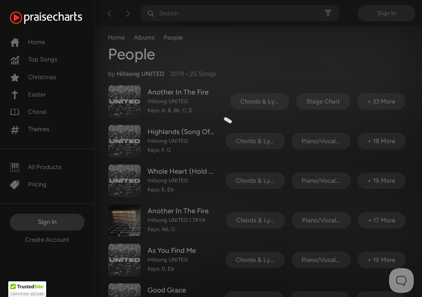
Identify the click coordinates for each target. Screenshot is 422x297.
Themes (29, 129)
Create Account (47, 239)
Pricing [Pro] (28, 184)
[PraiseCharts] (56, 18)
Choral (28, 112)
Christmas (33, 77)
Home (27, 42)
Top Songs (33, 59)
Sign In (47, 222)
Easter (28, 94)
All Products (35, 167)
